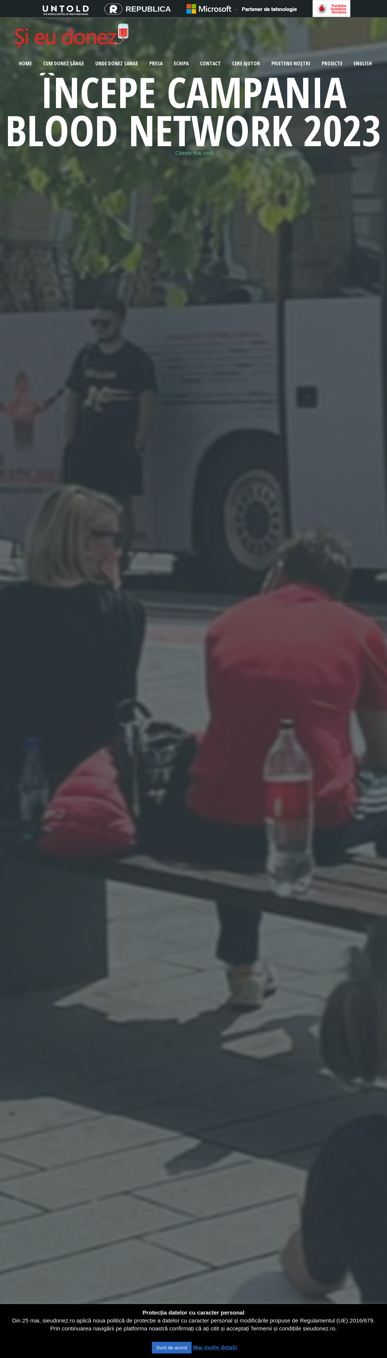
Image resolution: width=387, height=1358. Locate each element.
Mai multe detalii (215, 1347)
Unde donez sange (116, 63)
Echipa (181, 63)
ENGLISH (363, 63)
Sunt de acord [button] (171, 1347)
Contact (210, 63)
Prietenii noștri (290, 63)
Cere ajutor (246, 63)
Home (25, 63)
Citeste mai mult (194, 153)
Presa (156, 63)
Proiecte (332, 63)
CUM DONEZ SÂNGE (63, 63)
